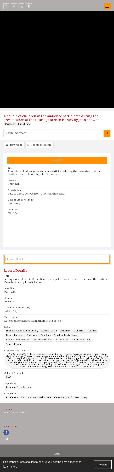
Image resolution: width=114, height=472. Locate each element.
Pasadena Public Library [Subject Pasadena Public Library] (66, 335)
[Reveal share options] (14, 6)
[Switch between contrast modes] (29, 6)
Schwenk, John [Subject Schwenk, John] (13, 344)
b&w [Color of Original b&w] (8, 377)
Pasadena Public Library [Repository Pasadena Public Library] (18, 387)
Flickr (6, 439)
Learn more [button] (10, 466)
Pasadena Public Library (17, 124)
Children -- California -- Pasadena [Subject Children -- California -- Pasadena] (74, 340)
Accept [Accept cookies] (103, 464)
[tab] (57, 160)
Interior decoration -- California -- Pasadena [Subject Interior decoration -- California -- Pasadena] (29, 340)
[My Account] (21, 6)
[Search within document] (107, 133)
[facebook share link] (6, 432)
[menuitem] (57, 453)
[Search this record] (54, 133)
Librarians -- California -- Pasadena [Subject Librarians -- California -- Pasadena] (79, 331)
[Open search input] (6, 6)
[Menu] (107, 6)
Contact (57, 453)
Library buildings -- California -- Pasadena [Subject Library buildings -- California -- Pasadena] (28, 335)
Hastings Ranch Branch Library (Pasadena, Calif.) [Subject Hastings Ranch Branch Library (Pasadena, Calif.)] (31, 331)
